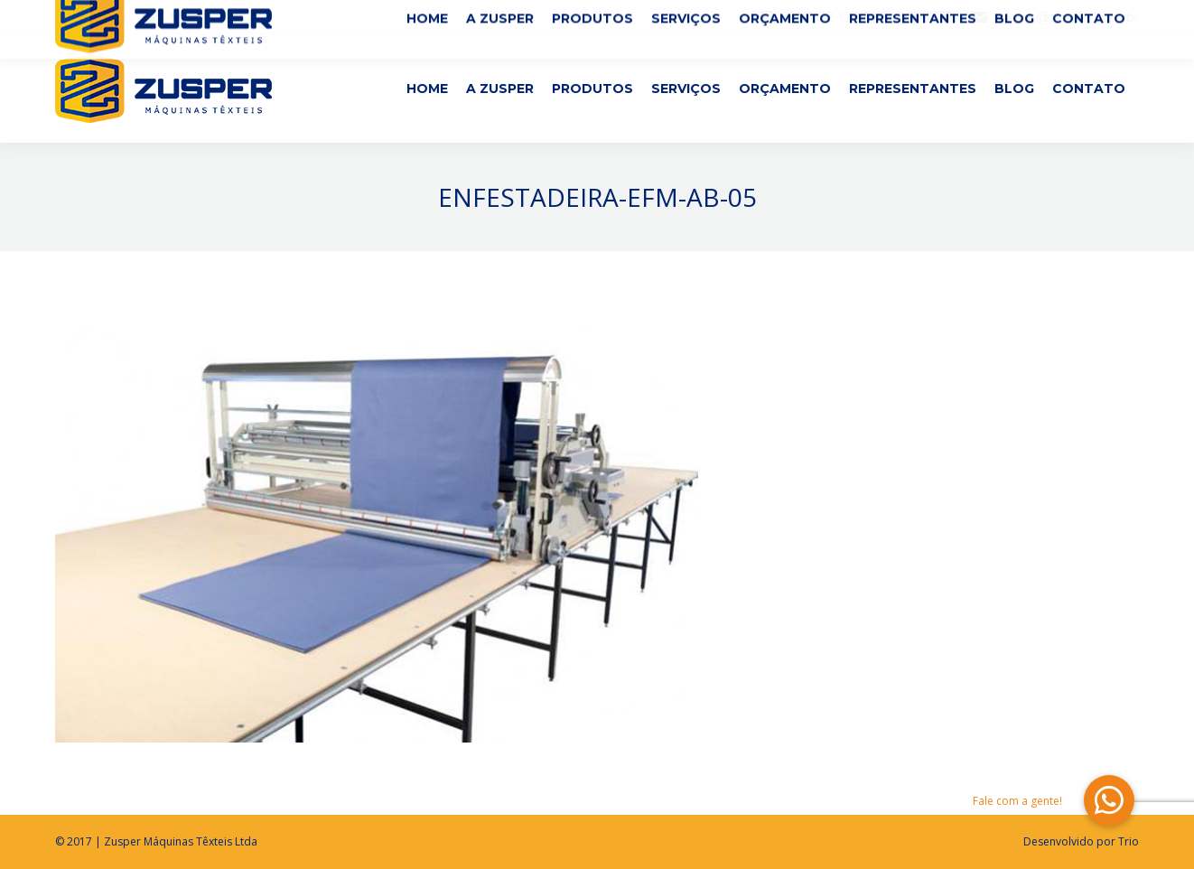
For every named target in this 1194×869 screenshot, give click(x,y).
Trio (1128, 841)
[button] (1109, 800)
